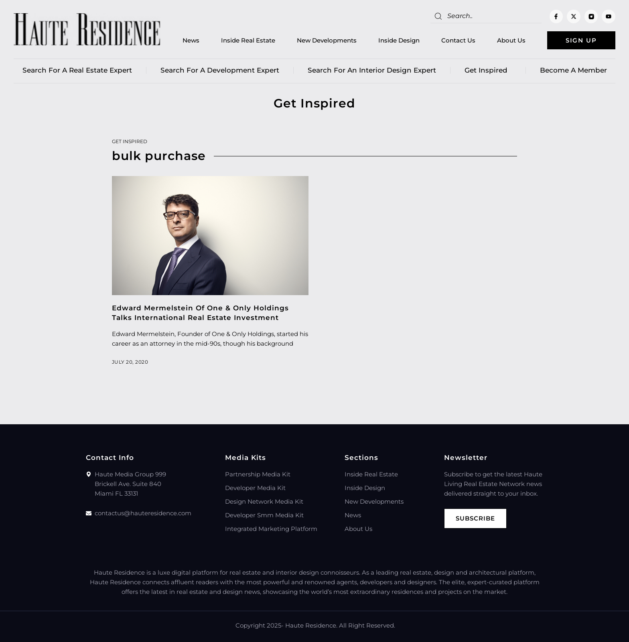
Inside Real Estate (248, 40)
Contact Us (458, 40)
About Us (511, 40)
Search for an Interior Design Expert (372, 70)
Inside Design (399, 40)
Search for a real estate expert (77, 70)
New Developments (327, 40)
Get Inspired (488, 70)
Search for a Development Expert (219, 70)
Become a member (573, 70)
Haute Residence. (311, 625)
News (191, 40)
